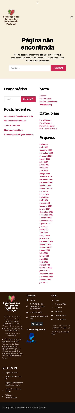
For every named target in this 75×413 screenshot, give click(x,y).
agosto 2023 (44, 224)
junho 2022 (44, 256)
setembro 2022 (45, 247)
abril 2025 (43, 171)
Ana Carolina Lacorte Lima (15, 121)
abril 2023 (43, 232)
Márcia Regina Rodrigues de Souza (18, 135)
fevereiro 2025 (45, 177)
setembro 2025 (46, 156)
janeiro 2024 (44, 209)
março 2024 (44, 203)
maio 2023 (44, 230)
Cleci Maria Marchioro (13, 130)
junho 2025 (44, 165)
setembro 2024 (46, 188)
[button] (37, 2)
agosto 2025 (44, 159)
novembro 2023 (46, 215)
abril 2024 (43, 200)
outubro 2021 (45, 280)
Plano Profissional (46, 126)
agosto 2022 (44, 250)
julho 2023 (43, 227)
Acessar (42, 96)
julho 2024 (43, 191)
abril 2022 (43, 262)
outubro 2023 (45, 218)
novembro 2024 (46, 182)
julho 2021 (43, 282)
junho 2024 (44, 194)
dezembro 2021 (46, 274)
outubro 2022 (45, 244)
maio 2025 (44, 168)
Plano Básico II (45, 120)
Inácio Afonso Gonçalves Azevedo (18, 116)
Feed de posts (45, 99)
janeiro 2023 (44, 238)
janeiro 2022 (44, 271)
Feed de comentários (48, 102)
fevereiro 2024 (45, 206)
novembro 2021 (46, 277)
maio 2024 (44, 197)
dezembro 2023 (46, 212)
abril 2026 (43, 147)
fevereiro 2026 (45, 150)
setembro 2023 (46, 221)
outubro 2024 (45, 185)
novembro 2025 (46, 153)
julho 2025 (43, 162)
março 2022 (44, 265)
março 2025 (44, 174)
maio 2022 (43, 259)
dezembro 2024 (46, 179)
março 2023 (44, 235)
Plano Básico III (45, 123)
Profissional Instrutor (48, 129)
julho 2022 (43, 253)
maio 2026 (44, 144)
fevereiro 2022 (45, 268)
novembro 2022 (46, 241)
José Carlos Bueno (12, 125)
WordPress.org (45, 105)
